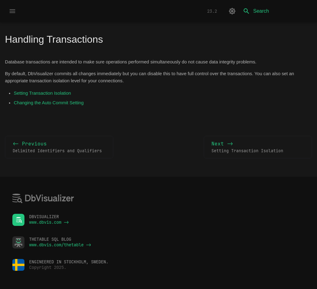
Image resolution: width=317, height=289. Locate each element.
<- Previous (59, 147)
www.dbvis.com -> (49, 222)
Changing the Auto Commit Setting (49, 102)
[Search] (276, 11)
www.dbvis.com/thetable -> (60, 245)
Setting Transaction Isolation (42, 93)
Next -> (257, 147)
